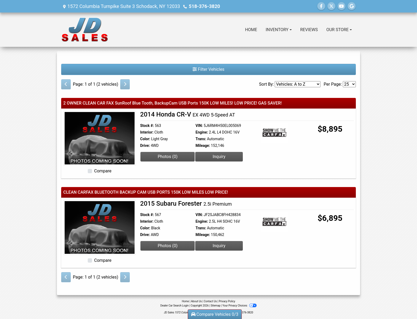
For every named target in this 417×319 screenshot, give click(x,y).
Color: (145, 139)
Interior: (146, 132)
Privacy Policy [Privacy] (227, 301)
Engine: (201, 132)
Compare (102, 170)
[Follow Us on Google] (352, 6)
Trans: (200, 139)
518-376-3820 (204, 6)
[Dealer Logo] (85, 30)
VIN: (199, 125)
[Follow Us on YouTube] (341, 6)
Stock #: (147, 125)
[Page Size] (349, 84)
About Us (196, 301)
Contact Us (210, 301)
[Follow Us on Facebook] (321, 6)
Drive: (145, 145)
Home (185, 301)
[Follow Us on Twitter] (331, 6)
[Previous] (66, 84)
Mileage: (202, 145)
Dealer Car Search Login (174, 305)
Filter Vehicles (208, 69)
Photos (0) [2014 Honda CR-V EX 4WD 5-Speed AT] (168, 156)
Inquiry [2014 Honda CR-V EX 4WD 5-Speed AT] (218, 156)
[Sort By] (297, 84)
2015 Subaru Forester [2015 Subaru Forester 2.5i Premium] (186, 203)
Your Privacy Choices (239, 305)
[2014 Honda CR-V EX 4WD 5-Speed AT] (99, 137)
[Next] (125, 84)
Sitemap (215, 305)
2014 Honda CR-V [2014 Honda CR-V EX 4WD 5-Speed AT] (187, 114)
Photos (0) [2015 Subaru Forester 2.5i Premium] (168, 245)
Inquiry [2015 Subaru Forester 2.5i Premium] (218, 245)
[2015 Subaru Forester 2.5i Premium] (99, 227)
